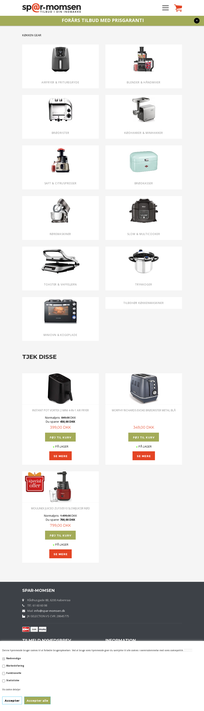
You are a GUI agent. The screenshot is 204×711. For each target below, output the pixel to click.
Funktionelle (13, 673)
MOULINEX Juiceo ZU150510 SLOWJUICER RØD (60, 508)
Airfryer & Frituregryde (60, 82)
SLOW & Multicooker (143, 234)
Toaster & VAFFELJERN (60, 284)
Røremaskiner (60, 234)
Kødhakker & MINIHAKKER (143, 132)
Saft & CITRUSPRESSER (60, 183)
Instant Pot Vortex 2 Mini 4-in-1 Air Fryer (60, 410)
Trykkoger (143, 284)
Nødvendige (13, 658)
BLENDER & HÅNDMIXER (143, 82)
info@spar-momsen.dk (49, 611)
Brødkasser (144, 183)
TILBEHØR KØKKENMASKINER (143, 302)
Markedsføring (15, 665)
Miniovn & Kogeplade (60, 334)
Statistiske (12, 680)
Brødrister (60, 132)
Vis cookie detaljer (11, 689)
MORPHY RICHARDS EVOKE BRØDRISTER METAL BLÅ (144, 410)
